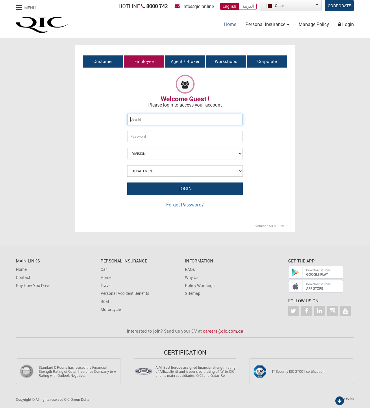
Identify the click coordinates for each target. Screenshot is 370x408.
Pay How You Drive (33, 285)
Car (104, 269)
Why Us (191, 277)
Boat (105, 301)
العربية (248, 6)
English (229, 6)
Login (346, 24)
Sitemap (192, 293)
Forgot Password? (185, 205)
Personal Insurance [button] (267, 24)
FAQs (190, 269)
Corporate (339, 5)
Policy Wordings (199, 285)
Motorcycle (111, 309)
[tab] (103, 61)
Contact (23, 277)
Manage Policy (314, 24)
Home (230, 24)
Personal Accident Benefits (125, 293)
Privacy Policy (345, 398)
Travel (106, 285)
